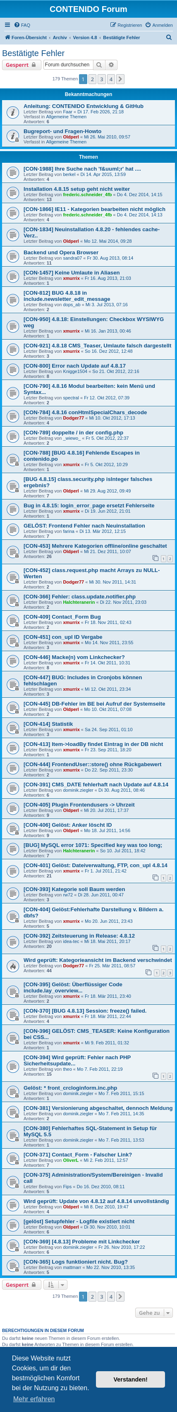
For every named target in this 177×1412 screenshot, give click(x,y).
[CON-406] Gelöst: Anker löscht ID (68, 825)
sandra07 (72, 258)
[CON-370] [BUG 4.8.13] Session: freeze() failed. (85, 1011)
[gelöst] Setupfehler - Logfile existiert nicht (79, 1221)
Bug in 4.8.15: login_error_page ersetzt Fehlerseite (89, 505)
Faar (67, 111)
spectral (71, 397)
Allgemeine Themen (66, 116)
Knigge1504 (75, 371)
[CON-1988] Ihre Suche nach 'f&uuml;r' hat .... (82, 169)
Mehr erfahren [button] (34, 1399)
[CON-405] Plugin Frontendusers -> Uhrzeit (79, 805)
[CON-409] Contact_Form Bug (62, 617)
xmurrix (71, 278)
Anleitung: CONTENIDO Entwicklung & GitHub (84, 106)
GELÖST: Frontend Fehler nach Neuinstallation (84, 526)
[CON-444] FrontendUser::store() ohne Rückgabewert (92, 764)
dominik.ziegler (78, 790)
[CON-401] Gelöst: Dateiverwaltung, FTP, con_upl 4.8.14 (95, 865)
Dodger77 (73, 417)
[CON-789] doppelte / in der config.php (73, 432)
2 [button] (92, 79)
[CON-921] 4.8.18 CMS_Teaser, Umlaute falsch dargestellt (97, 345)
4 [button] (111, 79)
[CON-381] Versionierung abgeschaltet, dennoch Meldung (98, 1108)
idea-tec (71, 941)
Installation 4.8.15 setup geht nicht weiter (77, 189)
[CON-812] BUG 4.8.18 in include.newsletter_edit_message (67, 296)
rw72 (68, 894)
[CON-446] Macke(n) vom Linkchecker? (74, 657)
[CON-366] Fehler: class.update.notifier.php (80, 596)
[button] (120, 79)
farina (68, 531)
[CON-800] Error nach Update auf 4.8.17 (75, 366)
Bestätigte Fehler (33, 53)
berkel (69, 174)
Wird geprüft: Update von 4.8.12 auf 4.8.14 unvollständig (96, 1201)
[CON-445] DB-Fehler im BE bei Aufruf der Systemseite (94, 704)
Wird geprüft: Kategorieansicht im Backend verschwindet (98, 960)
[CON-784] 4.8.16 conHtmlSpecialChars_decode (85, 412)
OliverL (71, 1160)
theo (67, 1069)
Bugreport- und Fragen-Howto (62, 131)
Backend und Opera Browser (61, 252)
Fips (67, 1186)
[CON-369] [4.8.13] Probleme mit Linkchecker (82, 1241)
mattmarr (72, 1267)
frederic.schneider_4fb (87, 194)
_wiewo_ (72, 438)
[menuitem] (22, 25)
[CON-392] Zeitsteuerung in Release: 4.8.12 (79, 936)
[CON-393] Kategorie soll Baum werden (74, 889)
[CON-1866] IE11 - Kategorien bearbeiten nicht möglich (94, 209)
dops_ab (71, 304)
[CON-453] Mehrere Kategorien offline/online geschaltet (95, 546)
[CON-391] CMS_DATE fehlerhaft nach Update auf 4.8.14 (96, 784)
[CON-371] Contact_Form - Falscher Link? (78, 1155)
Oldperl (71, 136)
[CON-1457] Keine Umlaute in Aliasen (72, 273)
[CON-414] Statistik (48, 724)
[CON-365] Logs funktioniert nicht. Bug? (76, 1262)
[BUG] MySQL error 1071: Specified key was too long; (93, 845)
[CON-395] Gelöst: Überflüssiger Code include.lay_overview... (73, 987)
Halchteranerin (79, 602)
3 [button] (101, 79)
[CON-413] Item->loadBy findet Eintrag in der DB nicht (93, 744)
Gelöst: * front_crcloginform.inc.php (70, 1088)
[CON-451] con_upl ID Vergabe (63, 637)
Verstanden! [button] (131, 1379)
